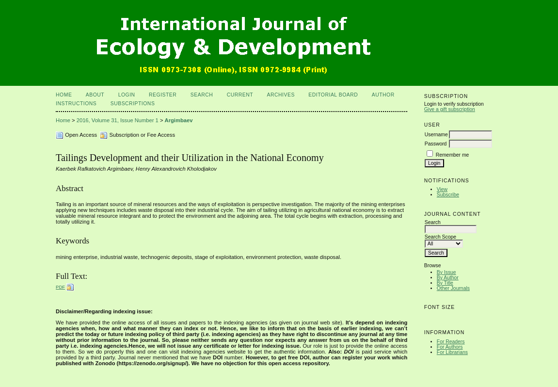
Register (162, 94)
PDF (60, 287)
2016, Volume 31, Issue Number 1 (118, 120)
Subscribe (448, 194)
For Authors (450, 347)
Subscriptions (133, 103)
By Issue (446, 272)
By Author (448, 277)
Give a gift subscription (449, 109)
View (442, 189)
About (95, 94)
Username (436, 134)
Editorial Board (333, 94)
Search (202, 94)
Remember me (452, 155)
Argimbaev (179, 120)
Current (240, 94)
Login (126, 94)
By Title (445, 283)
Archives (281, 94)
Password (436, 143)
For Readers (451, 341)
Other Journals (453, 288)
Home (64, 94)
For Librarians (452, 352)
